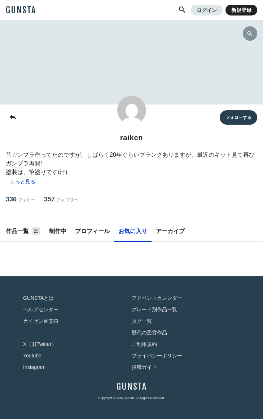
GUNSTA (21, 10)
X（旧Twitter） (40, 344)
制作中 (57, 231)
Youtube (32, 355)
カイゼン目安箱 (40, 321)
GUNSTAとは (38, 298)
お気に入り (132, 231)
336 (20, 199)
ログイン (207, 10)
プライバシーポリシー (157, 355)
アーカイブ (170, 231)
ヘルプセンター (40, 309)
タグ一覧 (142, 321)
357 (61, 199)
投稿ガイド (144, 367)
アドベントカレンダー (157, 298)
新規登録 (241, 10)
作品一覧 (23, 231)
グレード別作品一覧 (154, 309)
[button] (182, 10)
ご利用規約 (144, 344)
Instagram (34, 367)
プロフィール (92, 231)
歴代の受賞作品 (149, 332)
